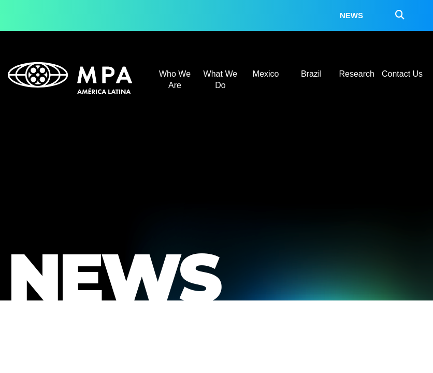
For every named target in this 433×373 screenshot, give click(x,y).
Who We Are (175, 79)
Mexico (266, 73)
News (351, 15)
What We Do (221, 79)
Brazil (311, 73)
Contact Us (402, 73)
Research (356, 73)
